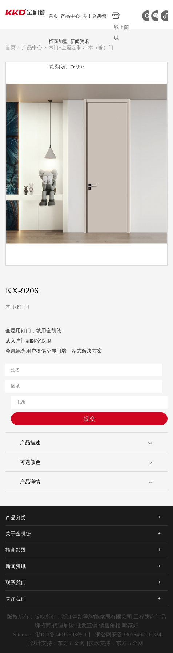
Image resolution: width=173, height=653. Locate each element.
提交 (89, 419)
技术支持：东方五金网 (116, 643)
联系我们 (58, 66)
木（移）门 (100, 47)
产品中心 (70, 16)
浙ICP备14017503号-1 (61, 634)
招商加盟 (58, 41)
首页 (53, 16)
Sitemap (22, 634)
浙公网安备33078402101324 (128, 634)
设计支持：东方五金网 (57, 643)
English (77, 66)
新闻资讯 (79, 41)
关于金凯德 (94, 16)
